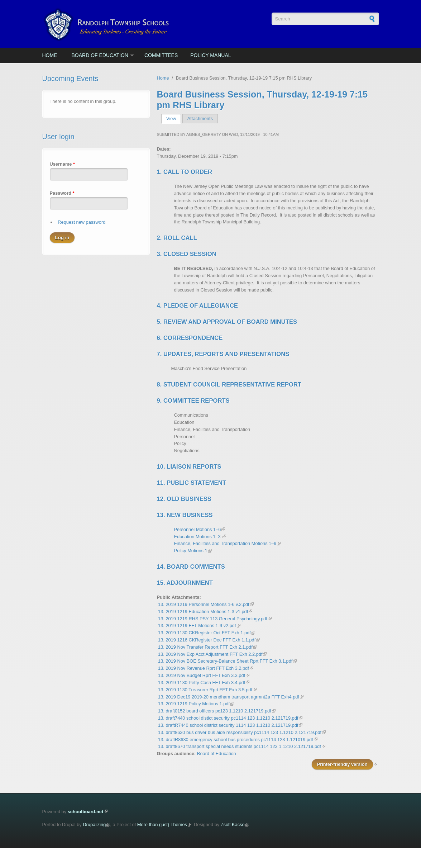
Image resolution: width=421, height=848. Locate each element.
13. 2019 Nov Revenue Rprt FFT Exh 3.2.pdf (203, 668)
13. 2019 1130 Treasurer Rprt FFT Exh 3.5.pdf (205, 689)
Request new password (81, 222)
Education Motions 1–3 (198, 536)
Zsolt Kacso (233, 824)
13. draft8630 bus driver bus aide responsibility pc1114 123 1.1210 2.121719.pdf (239, 732)
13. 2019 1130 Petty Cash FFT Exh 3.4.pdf (201, 682)
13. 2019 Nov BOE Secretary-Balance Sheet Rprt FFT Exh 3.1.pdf (225, 661)
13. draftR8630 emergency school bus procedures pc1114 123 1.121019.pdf (235, 739)
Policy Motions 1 (190, 550)
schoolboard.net (86, 811)
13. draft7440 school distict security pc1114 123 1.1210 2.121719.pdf (228, 718)
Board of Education (100, 55)
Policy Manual (210, 55)
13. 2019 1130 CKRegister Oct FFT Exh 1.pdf (204, 632)
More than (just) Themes (162, 824)
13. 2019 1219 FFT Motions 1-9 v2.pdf (197, 625)
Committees (161, 55)
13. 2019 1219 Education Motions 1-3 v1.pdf (203, 611)
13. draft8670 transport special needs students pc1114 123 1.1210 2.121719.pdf (239, 746)
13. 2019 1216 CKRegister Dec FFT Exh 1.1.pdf (206, 640)
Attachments (200, 118)
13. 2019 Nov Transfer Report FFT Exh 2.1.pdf (205, 647)
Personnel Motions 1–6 (197, 529)
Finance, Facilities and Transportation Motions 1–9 (225, 543)
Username (62, 164)
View (173, 118)
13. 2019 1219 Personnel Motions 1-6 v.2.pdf (203, 604)
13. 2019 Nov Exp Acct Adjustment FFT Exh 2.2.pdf (210, 654)
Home (49, 55)
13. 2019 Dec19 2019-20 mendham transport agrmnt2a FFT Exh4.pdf (228, 697)
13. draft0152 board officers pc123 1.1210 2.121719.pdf (214, 711)
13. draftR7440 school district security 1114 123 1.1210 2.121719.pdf (228, 725)
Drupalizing (94, 824)
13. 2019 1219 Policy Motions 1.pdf (194, 703)
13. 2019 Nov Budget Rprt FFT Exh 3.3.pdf (201, 675)
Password (62, 193)
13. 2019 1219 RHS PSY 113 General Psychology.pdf (212, 618)
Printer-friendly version (342, 764)
